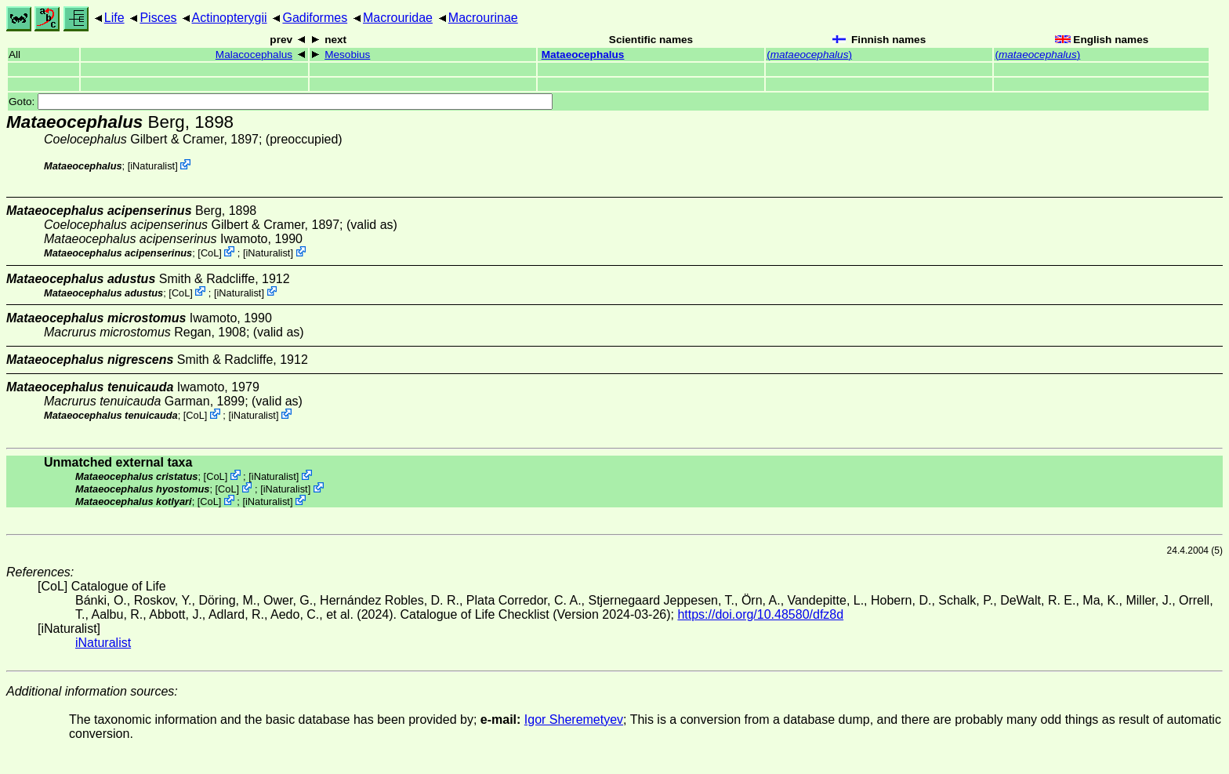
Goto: (281, 101)
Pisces (158, 17)
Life (114, 17)
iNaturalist (152, 166)
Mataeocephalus (583, 54)
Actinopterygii (229, 17)
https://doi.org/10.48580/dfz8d (760, 614)
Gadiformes (314, 17)
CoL (210, 253)
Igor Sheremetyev (573, 719)
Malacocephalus (254, 54)
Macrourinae (483, 17)
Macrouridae (398, 17)
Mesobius (347, 54)
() (809, 54)
